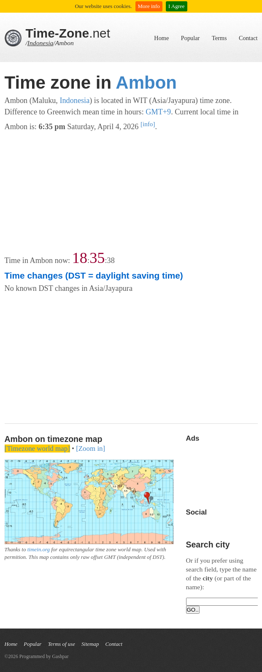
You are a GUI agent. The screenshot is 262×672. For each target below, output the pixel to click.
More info (149, 6)
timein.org (38, 549)
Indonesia (40, 42)
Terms (219, 38)
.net (68, 33)
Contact (248, 38)
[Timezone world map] (37, 448)
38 (111, 260)
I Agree (176, 6)
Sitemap (90, 644)
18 (79, 257)
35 (97, 257)
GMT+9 (158, 112)
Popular (190, 38)
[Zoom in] (90, 448)
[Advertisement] (131, 192)
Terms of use (61, 644)
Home (161, 38)
